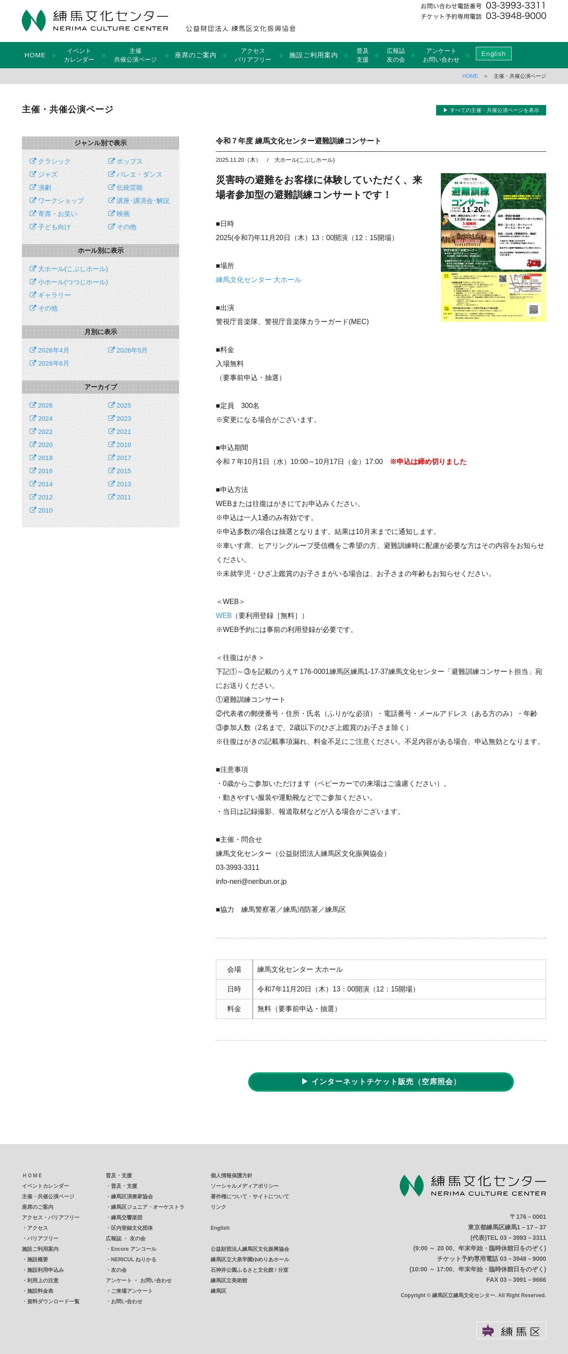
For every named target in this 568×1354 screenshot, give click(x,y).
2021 (120, 431)
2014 (41, 484)
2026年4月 (49, 350)
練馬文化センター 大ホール (258, 279)
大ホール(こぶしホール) (69, 268)
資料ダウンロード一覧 (53, 1301)
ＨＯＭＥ (32, 1176)
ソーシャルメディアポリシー (245, 1186)
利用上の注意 (43, 1280)
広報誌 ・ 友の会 (125, 1238)
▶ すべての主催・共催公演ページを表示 (491, 110)
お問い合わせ (126, 1301)
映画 (119, 213)
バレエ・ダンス (135, 174)
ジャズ (44, 174)
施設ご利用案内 (313, 55)
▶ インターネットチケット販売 (381, 1082)
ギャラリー (50, 295)
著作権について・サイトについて (250, 1196)
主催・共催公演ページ (48, 1196)
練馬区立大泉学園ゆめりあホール (250, 1259)
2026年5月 (128, 350)
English (493, 53)
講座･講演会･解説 (139, 200)
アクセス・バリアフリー (51, 1217)
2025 (120, 405)
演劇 (40, 187)
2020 (41, 444)
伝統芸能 (125, 187)
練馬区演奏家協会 (132, 1196)
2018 (41, 457)
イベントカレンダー (45, 1186)
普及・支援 (119, 1176)
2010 (41, 510)
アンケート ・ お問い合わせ (139, 1280)
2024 (41, 418)
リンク (218, 1207)
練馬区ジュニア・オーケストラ (147, 1207)
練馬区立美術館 (229, 1280)
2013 (120, 484)
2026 (41, 405)
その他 (122, 226)
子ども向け (50, 226)
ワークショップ (57, 200)
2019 (120, 444)
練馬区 (218, 1291)
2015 (120, 471)
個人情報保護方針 (232, 1176)
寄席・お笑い (53, 213)
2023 (120, 418)
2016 (41, 471)
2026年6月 (49, 363)
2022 (41, 431)
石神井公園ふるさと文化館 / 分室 (249, 1270)
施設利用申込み (45, 1270)
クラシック (50, 161)
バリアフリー (43, 1238)
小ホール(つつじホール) (69, 282)
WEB (224, 615)
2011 (120, 497)
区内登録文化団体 (132, 1228)
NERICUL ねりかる (133, 1259)
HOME (35, 55)
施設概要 (37, 1259)
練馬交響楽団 (126, 1217)
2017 (120, 457)
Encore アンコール (133, 1249)
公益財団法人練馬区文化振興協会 (250, 1249)
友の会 (119, 1270)
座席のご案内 (196, 55)
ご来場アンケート (132, 1291)
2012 (41, 497)
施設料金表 (40, 1291)
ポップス (125, 161)
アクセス (37, 1228)
